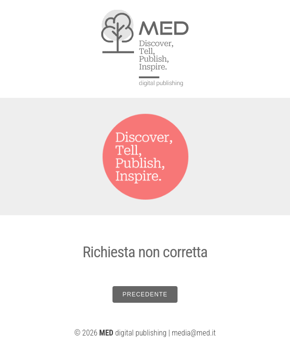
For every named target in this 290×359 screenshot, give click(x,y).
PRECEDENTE (144, 294)
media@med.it (194, 332)
